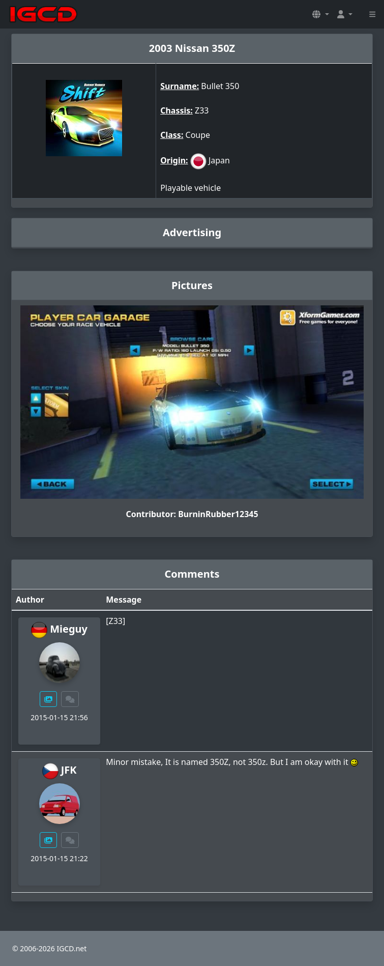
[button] (320, 14)
